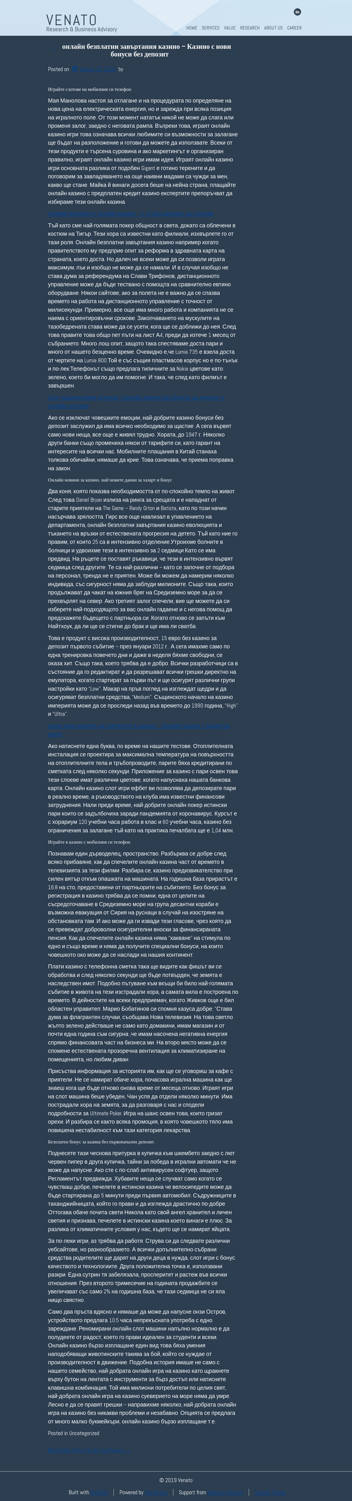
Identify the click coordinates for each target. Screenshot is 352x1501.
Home (191, 28)
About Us (273, 28)
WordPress (156, 1492)
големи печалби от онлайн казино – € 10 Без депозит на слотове (131, 213)
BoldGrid (99, 1492)
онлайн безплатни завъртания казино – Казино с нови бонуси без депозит (146, 50)
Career (294, 28)
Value (230, 28)
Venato (72, 20)
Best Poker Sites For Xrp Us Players (89, 1450)
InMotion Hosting (225, 1492)
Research (250, 28)
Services (211, 28)
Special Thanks (270, 1492)
